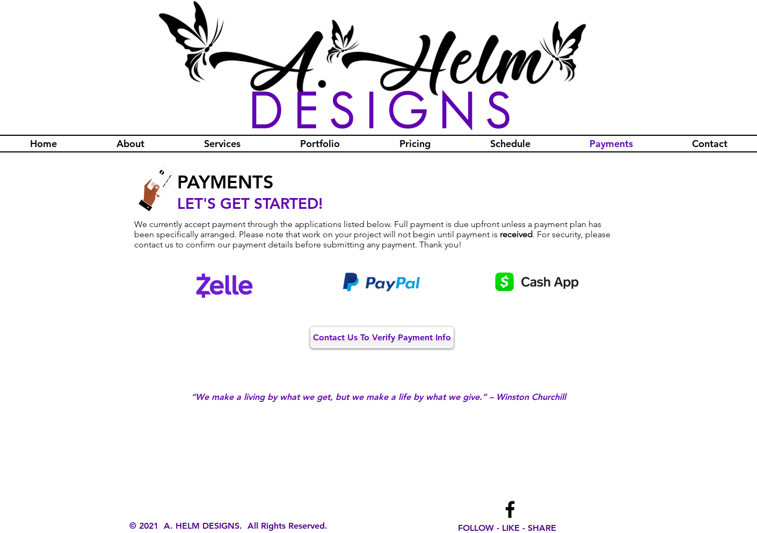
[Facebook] (510, 509)
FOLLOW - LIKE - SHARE (507, 528)
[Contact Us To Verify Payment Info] (382, 337)
